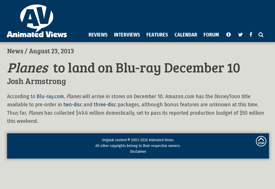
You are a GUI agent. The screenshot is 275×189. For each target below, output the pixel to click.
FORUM (211, 35)
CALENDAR (185, 35)
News (15, 50)
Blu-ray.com (50, 96)
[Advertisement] (144, 40)
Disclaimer (138, 151)
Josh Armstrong (36, 80)
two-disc (72, 104)
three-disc (105, 104)
